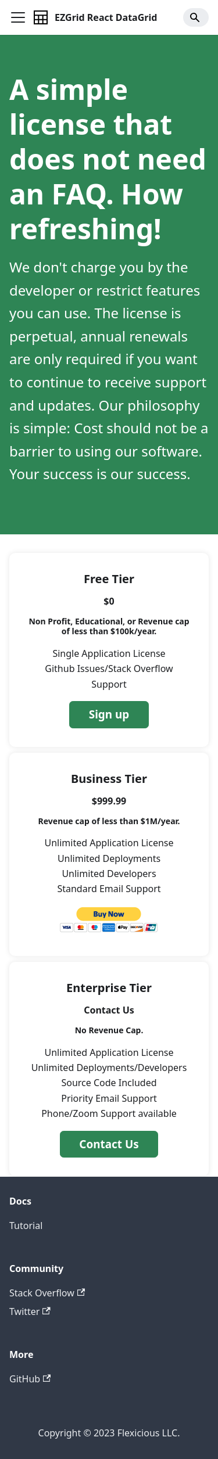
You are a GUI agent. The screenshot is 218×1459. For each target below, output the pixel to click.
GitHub (30, 1378)
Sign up (109, 714)
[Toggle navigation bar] (18, 17)
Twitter (30, 1311)
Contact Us (108, 1144)
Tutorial (25, 1225)
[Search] (196, 17)
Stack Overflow (47, 1292)
